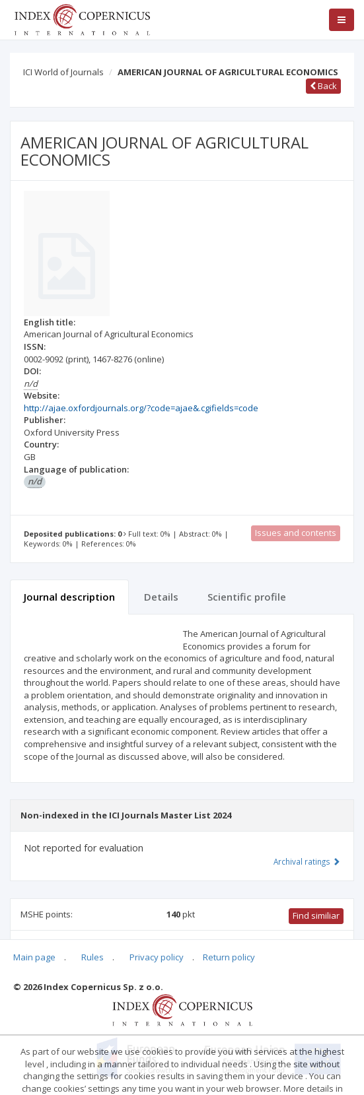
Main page (34, 957)
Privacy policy (156, 957)
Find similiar (316, 915)
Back (323, 86)
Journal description (69, 596)
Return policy (229, 957)
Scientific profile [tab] (246, 596)
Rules (92, 957)
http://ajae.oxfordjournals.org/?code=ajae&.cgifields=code (141, 408)
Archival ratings (306, 861)
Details (161, 596)
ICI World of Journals (63, 72)
